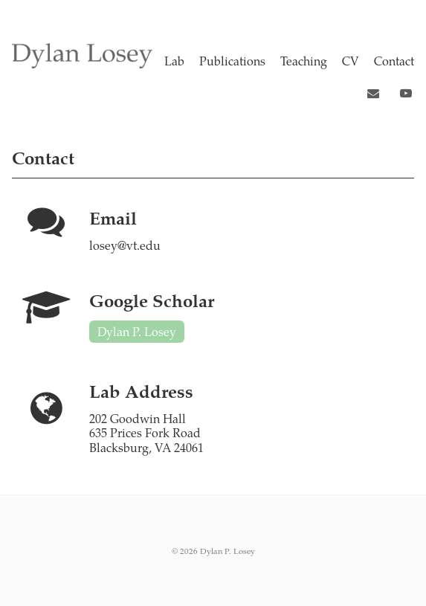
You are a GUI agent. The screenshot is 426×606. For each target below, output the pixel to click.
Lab (174, 60)
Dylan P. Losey (136, 331)
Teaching (303, 60)
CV (350, 60)
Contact (394, 60)
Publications (232, 60)
